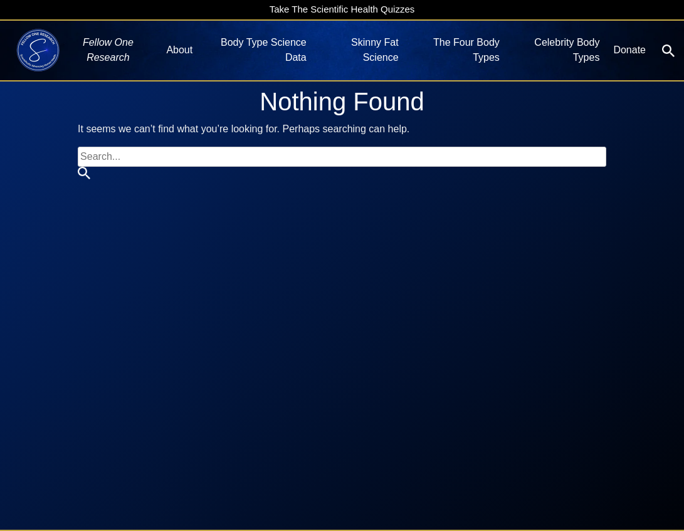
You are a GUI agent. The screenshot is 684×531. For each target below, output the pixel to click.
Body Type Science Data (264, 50)
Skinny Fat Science (375, 50)
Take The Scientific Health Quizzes (342, 9)
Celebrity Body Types (566, 50)
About (179, 50)
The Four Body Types (466, 50)
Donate (629, 50)
